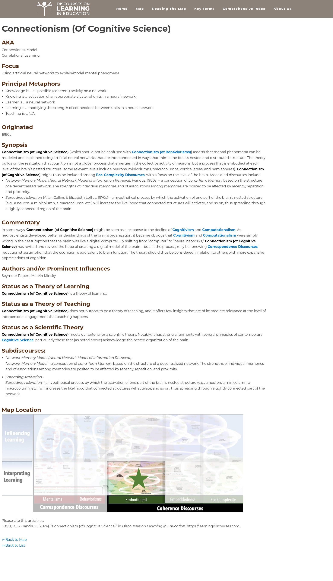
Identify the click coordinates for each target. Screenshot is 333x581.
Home (121, 9)
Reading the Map (169, 9)
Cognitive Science (18, 340)
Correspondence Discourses (233, 247)
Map (140, 9)
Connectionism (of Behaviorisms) (161, 152)
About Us (282, 9)
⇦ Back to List (13, 545)
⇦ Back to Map (14, 540)
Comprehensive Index (244, 9)
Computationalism (218, 230)
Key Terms (204, 9)
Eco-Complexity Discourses (120, 175)
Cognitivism (183, 230)
